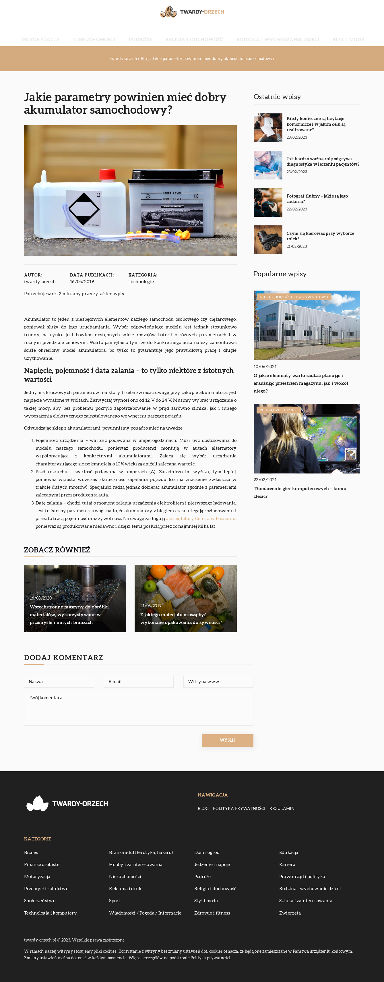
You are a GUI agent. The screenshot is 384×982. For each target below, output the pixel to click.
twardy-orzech (40, 281)
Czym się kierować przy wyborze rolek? (320, 236)
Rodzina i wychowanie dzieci (256, 34)
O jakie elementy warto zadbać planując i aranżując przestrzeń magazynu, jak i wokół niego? (301, 383)
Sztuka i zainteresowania (305, 900)
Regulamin (281, 809)
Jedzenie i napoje (212, 864)
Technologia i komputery (50, 913)
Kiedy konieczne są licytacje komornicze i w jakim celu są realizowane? (316, 124)
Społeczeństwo (39, 900)
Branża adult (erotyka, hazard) (141, 852)
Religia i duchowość (192, 34)
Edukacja (288, 852)
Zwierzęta (290, 913)
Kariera (287, 864)
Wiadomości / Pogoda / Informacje (145, 913)
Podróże (152, 34)
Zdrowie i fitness (212, 913)
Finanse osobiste (41, 864)
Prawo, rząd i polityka (302, 876)
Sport (115, 900)
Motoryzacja (79, 34)
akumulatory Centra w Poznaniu (201, 518)
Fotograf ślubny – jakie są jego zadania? (317, 199)
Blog (203, 809)
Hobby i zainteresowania (135, 864)
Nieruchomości (119, 34)
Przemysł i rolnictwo (46, 888)
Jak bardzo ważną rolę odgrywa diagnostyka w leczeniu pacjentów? (323, 162)
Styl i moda (310, 34)
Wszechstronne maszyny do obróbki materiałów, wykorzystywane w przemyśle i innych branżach (69, 615)
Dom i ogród (207, 852)
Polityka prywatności (239, 809)
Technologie (141, 281)
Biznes (31, 852)
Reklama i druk (125, 888)
